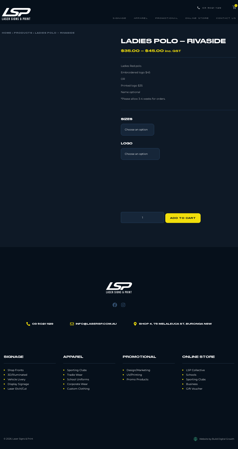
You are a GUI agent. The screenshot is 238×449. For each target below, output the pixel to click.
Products (23, 33)
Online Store (197, 18)
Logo (126, 143)
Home (6, 33)
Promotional (166, 18)
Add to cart (184, 217)
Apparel (141, 18)
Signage (119, 18)
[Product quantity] (142, 217)
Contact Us (226, 18)
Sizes (126, 119)
